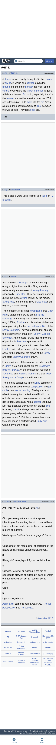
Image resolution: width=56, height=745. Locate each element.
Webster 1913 (20, 502)
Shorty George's (21, 357)
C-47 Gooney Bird (21, 637)
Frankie (20, 322)
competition (37, 386)
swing (8, 83)
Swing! (15, 369)
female (10, 98)
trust (39, 106)
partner (30, 83)
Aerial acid (8, 603)
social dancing (22, 390)
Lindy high (41, 421)
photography (48, 653)
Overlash (34, 637)
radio (44, 196)
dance (7, 79)
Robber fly (21, 642)
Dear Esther (8, 662)
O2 (8, 637)
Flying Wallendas (21, 647)
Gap (38, 301)
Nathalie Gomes (27, 373)
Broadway (44, 366)
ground (6, 87)
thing (5, 73)
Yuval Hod (7, 373)
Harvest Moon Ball (36, 326)
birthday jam (35, 642)
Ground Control (21, 653)
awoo (13, 276)
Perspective (27, 607)
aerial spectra (48, 642)
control (6, 90)
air (42, 102)
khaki (44, 301)
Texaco (8, 653)
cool (32, 110)
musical (6, 369)
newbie (16, 409)
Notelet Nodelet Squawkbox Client (34, 662)
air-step (22, 282)
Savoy (47, 353)
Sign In (49, 61)
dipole (34, 647)
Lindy (7, 366)
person (39, 90)
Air (37, 507)
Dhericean (15, 190)
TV (51, 196)
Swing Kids (8, 301)
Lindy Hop (20, 294)
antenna (6, 199)
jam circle (21, 631)
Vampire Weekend (21, 662)
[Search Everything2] (28, 61)
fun (24, 94)
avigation (7, 642)
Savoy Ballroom (10, 330)
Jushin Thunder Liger (34, 631)
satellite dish (35, 653)
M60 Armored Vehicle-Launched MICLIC (48, 662)
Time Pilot (8, 647)
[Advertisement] (28, 29)
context (49, 79)
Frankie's (21, 341)
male (29, 102)
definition (6, 502)
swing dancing (40, 290)
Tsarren (14, 73)
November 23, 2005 (48, 637)
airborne (31, 90)
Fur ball (48, 631)
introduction (35, 311)
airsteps (48, 647)
